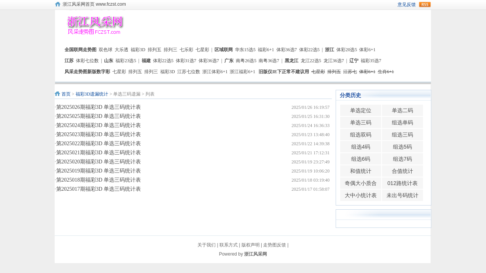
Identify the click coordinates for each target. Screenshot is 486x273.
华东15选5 (245, 49)
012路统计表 (402, 183)
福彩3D (138, 49)
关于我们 (206, 245)
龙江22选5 (311, 60)
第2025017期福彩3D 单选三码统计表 (98, 189)
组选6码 (360, 159)
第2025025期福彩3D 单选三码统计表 (98, 116)
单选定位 (360, 110)
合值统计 (402, 171)
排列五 (154, 49)
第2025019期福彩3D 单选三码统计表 (98, 171)
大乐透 (121, 49)
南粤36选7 (269, 60)
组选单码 (402, 122)
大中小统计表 (361, 195)
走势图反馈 (274, 245)
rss (425, 4)
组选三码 (402, 135)
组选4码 (360, 147)
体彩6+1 (367, 49)
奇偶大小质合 (361, 183)
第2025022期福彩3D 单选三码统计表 (98, 143)
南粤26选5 (246, 60)
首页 (66, 94)
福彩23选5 (125, 60)
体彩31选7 (186, 60)
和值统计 (360, 171)
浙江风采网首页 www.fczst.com (94, 4)
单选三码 (360, 122)
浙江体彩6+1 (215, 71)
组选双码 (360, 135)
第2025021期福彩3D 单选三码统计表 (98, 152)
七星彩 (202, 49)
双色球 (105, 49)
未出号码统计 (402, 195)
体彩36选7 (286, 49)
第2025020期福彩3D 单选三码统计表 (98, 162)
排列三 (170, 49)
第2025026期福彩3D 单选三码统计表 (98, 107)
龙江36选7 (333, 60)
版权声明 (250, 245)
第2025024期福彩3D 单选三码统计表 (98, 125)
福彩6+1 (266, 49)
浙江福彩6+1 (242, 71)
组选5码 (402, 147)
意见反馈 (407, 4)
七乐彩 (186, 49)
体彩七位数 (87, 60)
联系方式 (228, 245)
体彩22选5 (309, 49)
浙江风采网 (255, 254)
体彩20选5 (346, 49)
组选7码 (402, 159)
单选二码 (402, 110)
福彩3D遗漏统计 (92, 94)
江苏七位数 (188, 71)
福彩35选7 (371, 60)
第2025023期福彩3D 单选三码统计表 (98, 134)
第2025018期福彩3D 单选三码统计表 (98, 180)
